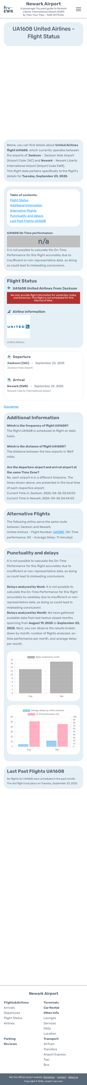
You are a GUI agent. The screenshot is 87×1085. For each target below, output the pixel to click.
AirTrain (49, 1044)
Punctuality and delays (26, 216)
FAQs (47, 1028)
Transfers (50, 1049)
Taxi (46, 1059)
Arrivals (9, 1007)
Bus (46, 1065)
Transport (51, 1039)
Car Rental (51, 1007)
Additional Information (26, 205)
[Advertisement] (43, 92)
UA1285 (58, 532)
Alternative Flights (23, 210)
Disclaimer (49, 1077)
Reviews (10, 1044)
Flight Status (19, 200)
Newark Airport (43, 4)
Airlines (9, 1023)
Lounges (50, 1018)
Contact (61, 1077)
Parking (10, 1039)
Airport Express (55, 1054)
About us (73, 1077)
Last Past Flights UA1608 (28, 221)
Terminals (51, 1002)
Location (50, 1033)
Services (50, 1023)
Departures (12, 1013)
